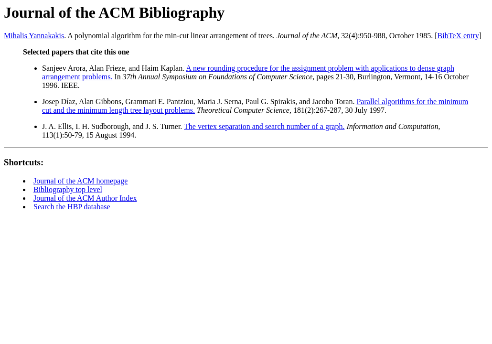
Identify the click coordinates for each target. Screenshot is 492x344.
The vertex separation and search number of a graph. (264, 126)
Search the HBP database (71, 207)
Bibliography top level (67, 189)
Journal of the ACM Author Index (85, 198)
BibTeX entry (458, 36)
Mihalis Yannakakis (34, 36)
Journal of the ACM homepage (80, 181)
